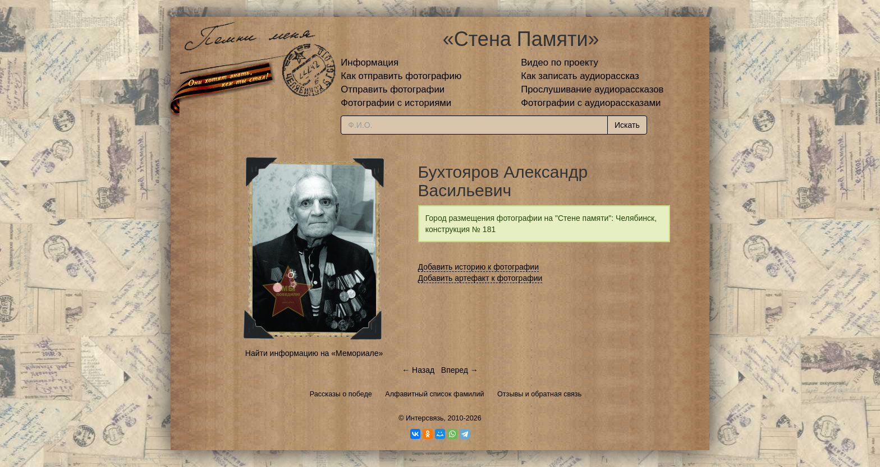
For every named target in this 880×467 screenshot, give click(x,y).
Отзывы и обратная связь (539, 394)
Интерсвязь (425, 418)
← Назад (418, 370)
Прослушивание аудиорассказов (592, 89)
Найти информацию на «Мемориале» (314, 353)
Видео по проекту (559, 62)
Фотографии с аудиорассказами (591, 103)
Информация (369, 62)
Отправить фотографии (392, 89)
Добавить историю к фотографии (478, 266)
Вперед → (459, 370)
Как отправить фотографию (401, 76)
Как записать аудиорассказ (580, 76)
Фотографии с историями (396, 103)
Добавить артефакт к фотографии (480, 278)
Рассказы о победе (341, 394)
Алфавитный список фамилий (434, 394)
